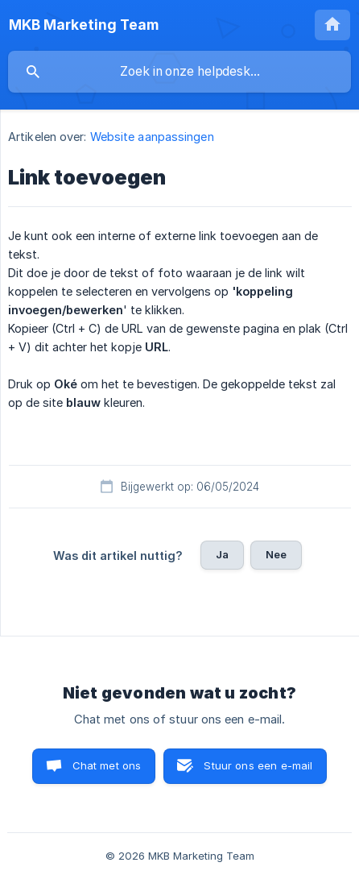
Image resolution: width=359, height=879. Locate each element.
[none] (84, 25)
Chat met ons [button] (107, 765)
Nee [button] (276, 554)
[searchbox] (179, 72)
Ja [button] (222, 554)
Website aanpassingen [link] (152, 136)
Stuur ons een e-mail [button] (258, 765)
